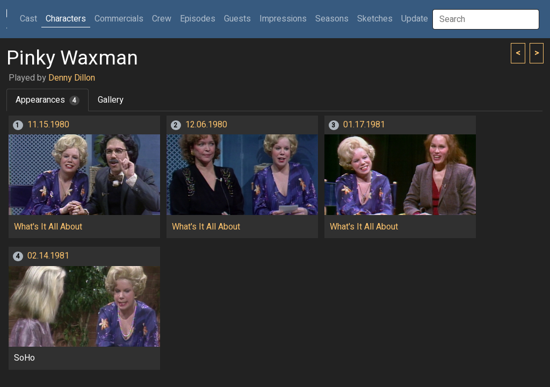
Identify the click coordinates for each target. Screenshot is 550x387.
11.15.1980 (48, 124)
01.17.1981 (364, 124)
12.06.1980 (206, 124)
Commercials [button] (119, 18)
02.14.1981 (48, 255)
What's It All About (48, 226)
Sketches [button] (375, 18)
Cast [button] (30, 18)
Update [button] (414, 18)
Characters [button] (66, 18)
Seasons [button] (332, 18)
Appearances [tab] (47, 100)
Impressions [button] (283, 18)
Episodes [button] (197, 18)
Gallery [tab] (111, 100)
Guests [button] (237, 18)
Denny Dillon (71, 77)
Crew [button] (161, 18)
